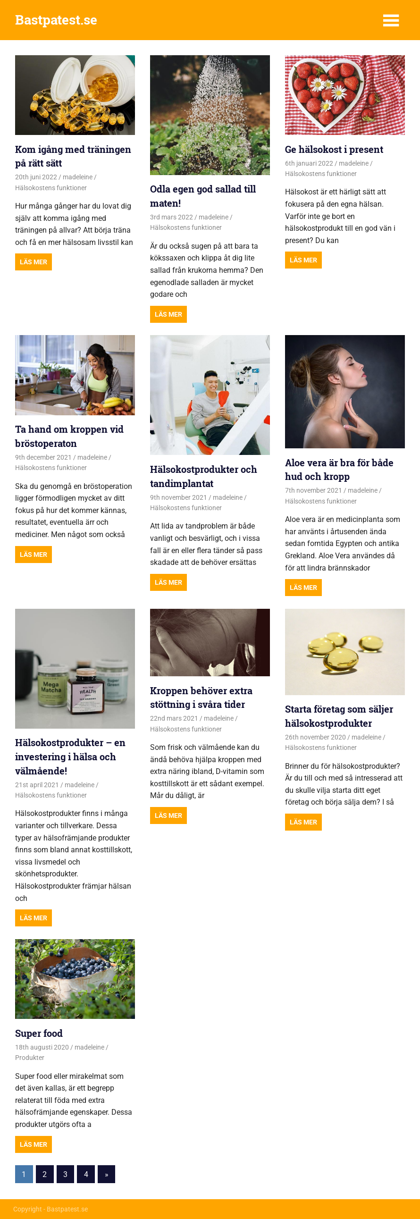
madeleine (77, 177)
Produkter (29, 1057)
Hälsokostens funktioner (51, 188)
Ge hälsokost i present (334, 149)
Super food (39, 1033)
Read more (33, 262)
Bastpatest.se (56, 19)
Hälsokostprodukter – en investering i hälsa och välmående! (70, 756)
